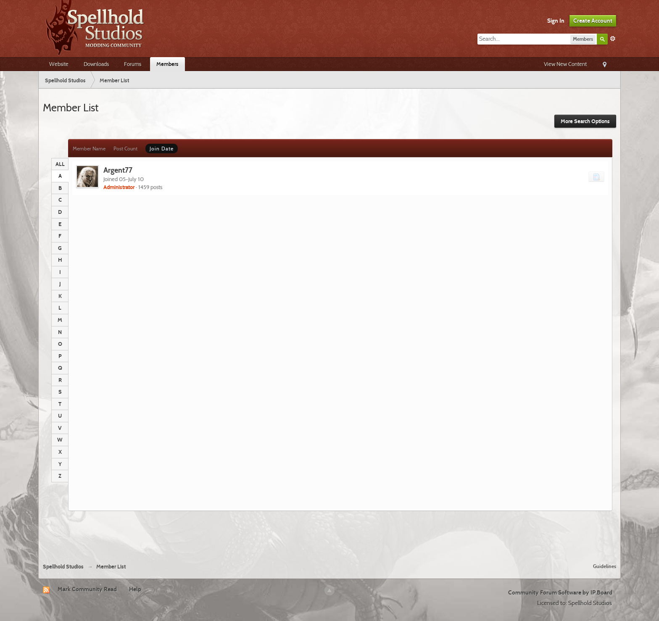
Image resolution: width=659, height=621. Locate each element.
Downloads (96, 64)
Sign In (555, 20)
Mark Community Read (87, 589)
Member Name (89, 148)
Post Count (125, 148)
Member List (111, 566)
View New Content (565, 64)
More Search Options (585, 121)
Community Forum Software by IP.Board (560, 592)
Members (167, 64)
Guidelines (604, 566)
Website (59, 64)
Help (135, 589)
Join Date (162, 148)
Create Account (592, 20)
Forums (132, 64)
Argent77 (117, 170)
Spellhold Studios (63, 566)
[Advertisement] (329, 534)
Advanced (612, 38)
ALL (60, 164)
